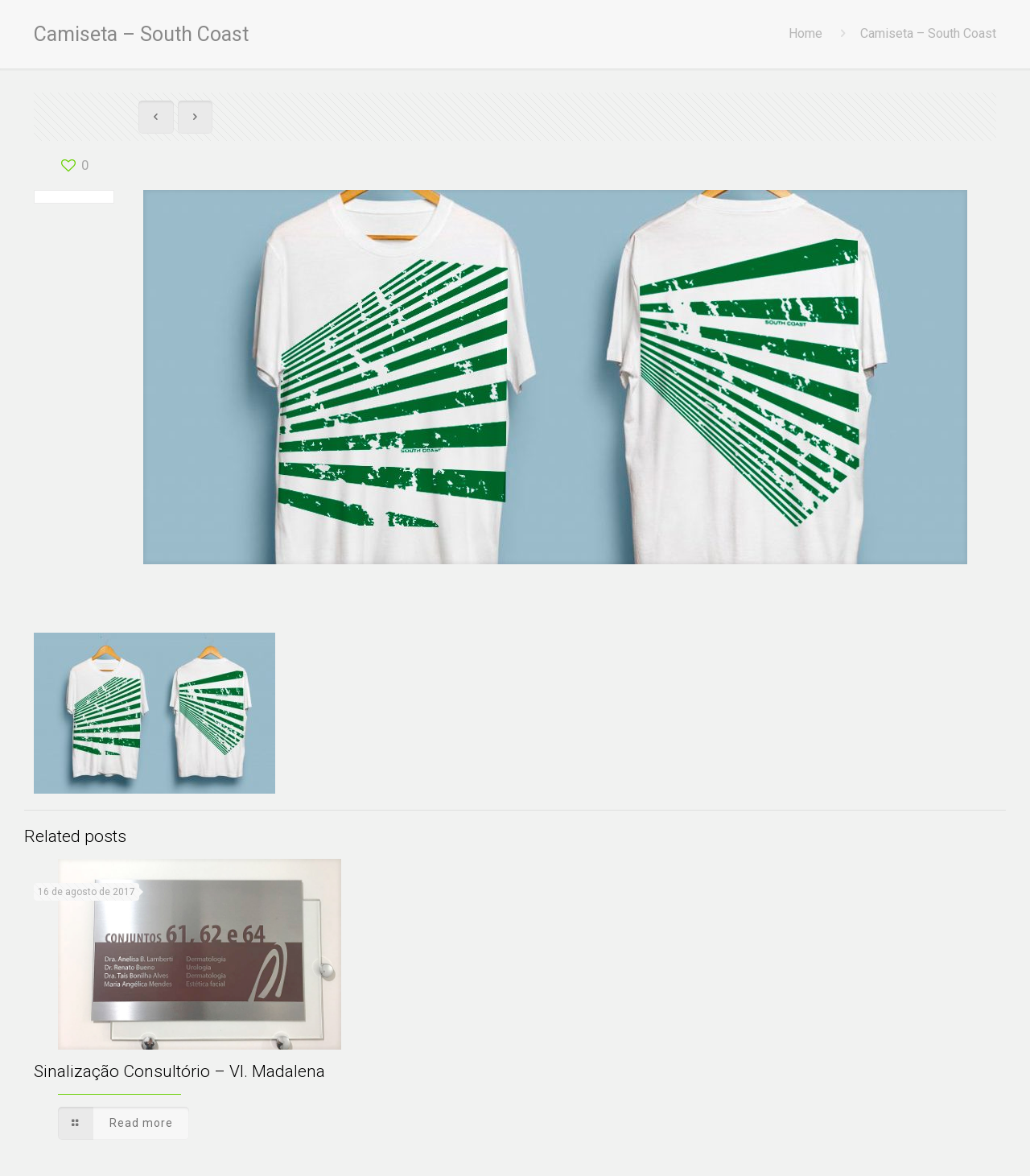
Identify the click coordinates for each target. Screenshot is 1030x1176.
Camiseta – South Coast (928, 33)
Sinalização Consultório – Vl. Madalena (179, 1071)
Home (805, 33)
